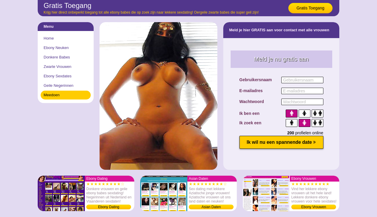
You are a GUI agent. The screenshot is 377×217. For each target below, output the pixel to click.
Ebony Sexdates (58, 76)
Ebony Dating (108, 207)
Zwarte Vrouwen (57, 66)
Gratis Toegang (311, 8)
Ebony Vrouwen (313, 207)
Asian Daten (211, 207)
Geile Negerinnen (58, 85)
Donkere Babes (57, 57)
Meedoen (51, 95)
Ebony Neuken (56, 47)
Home (49, 38)
